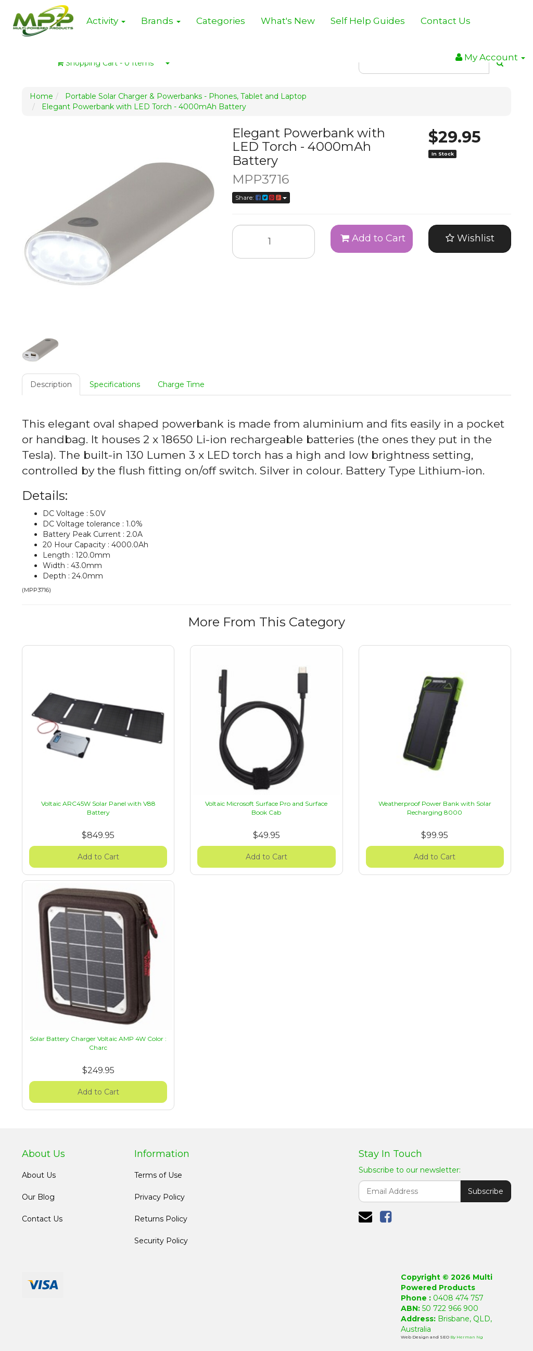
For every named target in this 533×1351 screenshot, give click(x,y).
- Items (105, 63)
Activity (105, 21)
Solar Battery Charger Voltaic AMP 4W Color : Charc (98, 1043)
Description (51, 384)
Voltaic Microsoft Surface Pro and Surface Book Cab (266, 808)
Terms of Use (158, 1175)
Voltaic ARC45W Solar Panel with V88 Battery (98, 808)
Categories (220, 21)
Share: (261, 197)
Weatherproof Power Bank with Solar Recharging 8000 (434, 808)
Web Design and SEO (425, 1337)
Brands (161, 21)
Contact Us (446, 21)
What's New (288, 21)
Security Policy (161, 1240)
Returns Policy (160, 1219)
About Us (39, 1175)
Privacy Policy (159, 1197)
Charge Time (181, 384)
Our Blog (38, 1197)
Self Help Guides (368, 21)
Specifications (115, 384)
